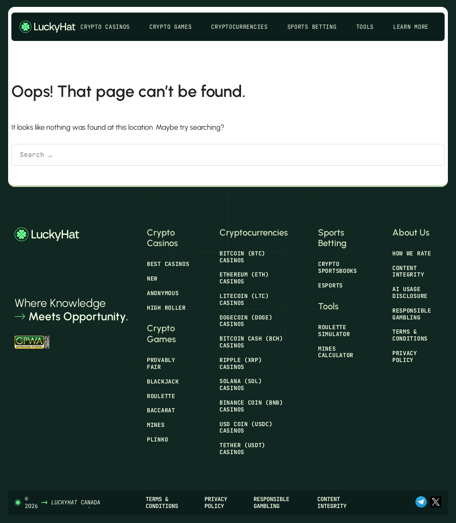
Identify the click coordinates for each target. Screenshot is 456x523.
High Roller (166, 307)
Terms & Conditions (410, 335)
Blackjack (163, 381)
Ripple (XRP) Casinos (240, 363)
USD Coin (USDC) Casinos (246, 427)
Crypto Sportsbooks (337, 267)
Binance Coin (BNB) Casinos (251, 406)
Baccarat (161, 410)
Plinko (157, 439)
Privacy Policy (404, 356)
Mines (156, 425)
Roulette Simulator (334, 331)
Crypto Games (174, 27)
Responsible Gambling (411, 314)
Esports (330, 285)
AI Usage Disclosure (410, 292)
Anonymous (163, 293)
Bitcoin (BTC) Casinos (242, 257)
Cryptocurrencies (243, 27)
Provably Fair (161, 363)
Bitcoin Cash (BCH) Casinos (251, 342)
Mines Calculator (335, 352)
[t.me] (421, 502)
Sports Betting (316, 27)
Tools (369, 27)
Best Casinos (168, 264)
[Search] (23, 175)
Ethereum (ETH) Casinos (244, 278)
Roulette (161, 396)
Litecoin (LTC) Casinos (244, 299)
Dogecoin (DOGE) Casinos (246, 321)
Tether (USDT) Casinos (242, 449)
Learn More (415, 27)
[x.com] (435, 502)
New (152, 278)
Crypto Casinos (109, 27)
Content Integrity (408, 271)
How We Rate (411, 253)
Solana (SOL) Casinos (240, 384)
